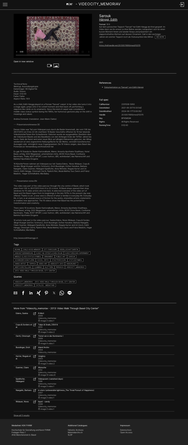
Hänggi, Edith (108, 19)
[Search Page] (93, 4)
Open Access (126, 432)
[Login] (182, 7)
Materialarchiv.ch (75, 432)
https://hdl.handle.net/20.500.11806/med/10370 (119, 45)
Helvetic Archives (75, 430)
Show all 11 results (21, 415)
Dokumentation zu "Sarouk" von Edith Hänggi (123, 87)
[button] (5, 5)
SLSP (70, 435)
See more (160, 37)
